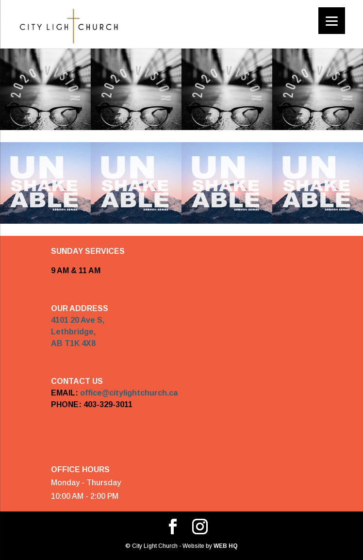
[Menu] (331, 20)
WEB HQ (225, 546)
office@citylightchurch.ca (129, 393)
